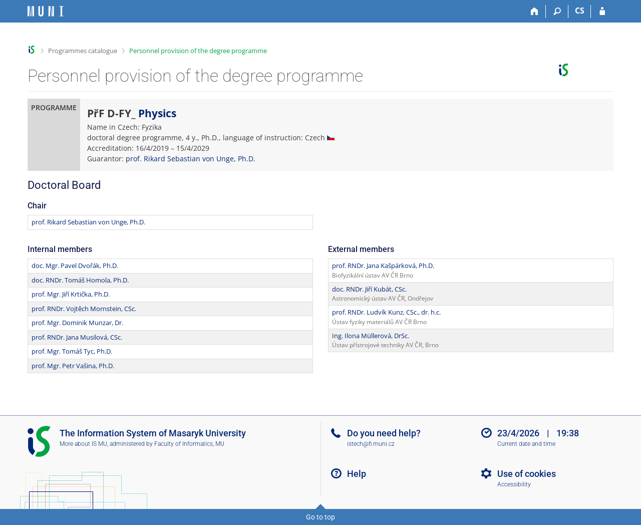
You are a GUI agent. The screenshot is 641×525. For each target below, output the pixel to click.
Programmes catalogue (82, 50)
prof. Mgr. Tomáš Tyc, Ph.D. (72, 351)
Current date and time (526, 443)
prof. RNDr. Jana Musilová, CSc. (77, 337)
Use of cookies (526, 473)
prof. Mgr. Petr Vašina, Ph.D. (73, 365)
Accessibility (514, 484)
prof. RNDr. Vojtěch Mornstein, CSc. (84, 308)
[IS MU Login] (602, 11)
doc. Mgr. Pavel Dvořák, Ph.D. (75, 265)
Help (356, 473)
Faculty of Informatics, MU (189, 443)
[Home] (534, 11)
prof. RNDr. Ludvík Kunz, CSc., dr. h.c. (386, 312)
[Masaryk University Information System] (46, 11)
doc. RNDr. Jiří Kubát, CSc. (369, 289)
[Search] (557, 11)
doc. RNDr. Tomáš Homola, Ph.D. (80, 280)
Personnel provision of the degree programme (198, 50)
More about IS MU (83, 443)
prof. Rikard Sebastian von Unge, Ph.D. (190, 158)
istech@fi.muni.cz (371, 443)
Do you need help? (384, 433)
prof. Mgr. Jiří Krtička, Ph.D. (71, 294)
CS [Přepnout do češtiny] (579, 10)
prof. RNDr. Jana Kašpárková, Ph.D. (383, 265)
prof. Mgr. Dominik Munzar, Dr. (77, 322)
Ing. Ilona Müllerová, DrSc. (370, 335)
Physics (157, 113)
